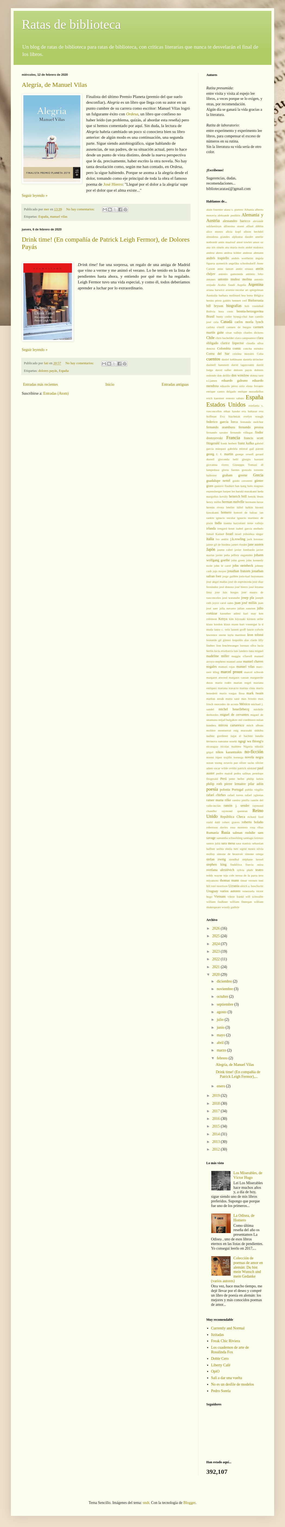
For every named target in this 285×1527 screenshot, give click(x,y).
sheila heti (231, 848)
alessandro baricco (236, 221)
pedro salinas (242, 773)
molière (211, 730)
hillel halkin (245, 507)
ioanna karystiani (235, 523)
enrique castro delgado (221, 391)
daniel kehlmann (231, 359)
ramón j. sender (236, 805)
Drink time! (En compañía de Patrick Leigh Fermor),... (238, 1074)
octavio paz (230, 762)
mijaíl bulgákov (227, 719)
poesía (212, 789)
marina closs (247, 688)
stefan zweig (216, 859)
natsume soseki (227, 741)
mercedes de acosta (226, 704)
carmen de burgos (238, 327)
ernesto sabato (235, 398)
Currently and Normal (228, 1328)
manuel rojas (226, 666)
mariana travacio (228, 688)
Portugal (237, 789)
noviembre (225, 989)
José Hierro (113, 184)
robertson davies (217, 827)
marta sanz (233, 698)
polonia (225, 789)
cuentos (213, 359)
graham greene (235, 475)
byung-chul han (243, 316)
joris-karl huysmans (251, 576)
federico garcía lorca (222, 422)
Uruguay (212, 891)
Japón (210, 549)
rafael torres (235, 795)
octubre (223, 996)
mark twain (254, 693)
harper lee (229, 491)
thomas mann (229, 880)
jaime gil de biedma (218, 544)
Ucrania (234, 886)
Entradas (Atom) (56, 393)
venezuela (248, 891)
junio (221, 1027)
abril (220, 1043)
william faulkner (217, 901)
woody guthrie (230, 907)
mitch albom (254, 725)
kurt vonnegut (248, 624)
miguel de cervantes (234, 715)
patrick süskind (247, 768)
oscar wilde (221, 768)
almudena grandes (218, 236)
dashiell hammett (217, 364)
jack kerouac (255, 539)
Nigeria (248, 746)
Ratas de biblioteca (71, 24)
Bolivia (210, 311)
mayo (221, 1035)
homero (226, 512)
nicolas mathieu (230, 746)
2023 (216, 951)
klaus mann (231, 624)
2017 (216, 1111)
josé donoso (226, 586)
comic (237, 348)
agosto (222, 1012)
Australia (211, 295)
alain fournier (214, 209)
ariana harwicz (215, 290)
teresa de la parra (246, 875)
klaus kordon (214, 624)
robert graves (231, 822)
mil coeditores (247, 719)
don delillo (223, 375)
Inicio (109, 384)
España (43, 216)
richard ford (255, 816)
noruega (238, 757)
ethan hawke (232, 411)
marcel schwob (253, 672)
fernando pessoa (251, 427)
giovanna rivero (217, 464)
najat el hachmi (241, 735)
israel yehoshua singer (249, 534)
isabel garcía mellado (249, 528)
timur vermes (248, 880)
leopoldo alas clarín (244, 640)
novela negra (254, 757)
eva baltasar (249, 411)
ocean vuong (214, 762)
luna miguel (256, 650)
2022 (216, 959)
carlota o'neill (215, 327)
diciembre (225, 981)
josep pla (247, 598)
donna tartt (256, 375)
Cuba (260, 353)
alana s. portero (233, 209)
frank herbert (229, 443)
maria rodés (223, 682)
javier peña (223, 555)
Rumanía (212, 833)
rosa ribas (256, 827)
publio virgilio (254, 789)
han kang (240, 485)
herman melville (233, 502)
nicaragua (212, 746)
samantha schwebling (229, 837)
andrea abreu (214, 252)
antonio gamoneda (230, 273)
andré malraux (254, 247)
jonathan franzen (238, 571)
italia (210, 539)
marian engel (242, 682)
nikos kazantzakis (229, 752)
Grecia (258, 475)
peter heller (237, 778)
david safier (224, 370)
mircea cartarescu (231, 725)
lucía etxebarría (223, 650)
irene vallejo (255, 523)
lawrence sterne (216, 634)
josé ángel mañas (216, 581)
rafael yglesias (254, 795)
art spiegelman (254, 290)
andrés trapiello (217, 258)
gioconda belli (228, 459)
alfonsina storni (234, 226)
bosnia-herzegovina (249, 311)
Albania (249, 209)
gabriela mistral (238, 448)
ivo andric (222, 539)
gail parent (256, 448)
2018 (216, 1103)
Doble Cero (220, 1359)
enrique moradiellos (250, 391)
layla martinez (236, 634)
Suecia (249, 864)
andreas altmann (253, 252)
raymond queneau (235, 811)
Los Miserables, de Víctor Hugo (247, 1175)
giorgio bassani (252, 459)
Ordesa (132, 114)
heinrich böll (238, 496)
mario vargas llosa (232, 693)
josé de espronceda (240, 581)
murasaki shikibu (252, 730)
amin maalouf (226, 242)
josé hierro (241, 586)
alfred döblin (254, 226)
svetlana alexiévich (220, 870)
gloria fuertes (230, 469)
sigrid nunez (247, 848)
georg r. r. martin (219, 454)
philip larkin (255, 778)
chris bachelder (225, 338)
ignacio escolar (225, 517)
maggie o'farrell (242, 656)
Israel (229, 534)
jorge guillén (230, 576)
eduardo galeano (234, 380)
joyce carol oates (222, 602)
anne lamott (225, 268)
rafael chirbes (216, 795)
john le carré (222, 565)
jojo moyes (219, 571)
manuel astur (234, 661)
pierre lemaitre (235, 784)
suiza (260, 864)
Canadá (226, 322)
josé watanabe (231, 597)
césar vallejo (234, 332)
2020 (216, 974)
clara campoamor (245, 338)
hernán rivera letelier (220, 507)
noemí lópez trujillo (219, 757)
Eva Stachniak (230, 416)
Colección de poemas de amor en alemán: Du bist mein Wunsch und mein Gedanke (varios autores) (237, 1269)
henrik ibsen (255, 496)
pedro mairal (224, 773)
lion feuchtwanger (227, 645)
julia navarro (227, 608)
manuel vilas (58, 216)
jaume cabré (225, 549)
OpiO (215, 1371)
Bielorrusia (255, 300)
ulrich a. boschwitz (251, 886)
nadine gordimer (217, 735)
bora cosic (225, 311)
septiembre (225, 1004)
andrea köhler (232, 252)
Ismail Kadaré (215, 534)
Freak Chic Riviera (225, 1341)
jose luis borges (226, 592)
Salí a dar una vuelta (226, 1378)
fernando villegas (241, 432)
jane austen (255, 544)
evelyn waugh (253, 416)
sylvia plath (245, 870)
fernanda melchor (251, 421)
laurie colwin (255, 629)
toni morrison (219, 886)
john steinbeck (242, 566)
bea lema (247, 295)
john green (238, 560)
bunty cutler (224, 316)
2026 (216, 928)
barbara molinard (229, 295)
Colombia (224, 348)
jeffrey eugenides (241, 555)
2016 (216, 1119)
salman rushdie (244, 833)
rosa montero (239, 827)
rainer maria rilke (218, 800)
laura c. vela (222, 629)
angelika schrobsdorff (242, 263)
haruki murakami (246, 491)
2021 (216, 967)
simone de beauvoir (230, 854)
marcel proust (231, 672)
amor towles (244, 242)
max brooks (248, 698)
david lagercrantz (242, 364)
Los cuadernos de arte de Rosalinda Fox (230, 1349)
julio (220, 1020)
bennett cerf (239, 300)
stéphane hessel (252, 859)
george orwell (244, 454)
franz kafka (246, 443)
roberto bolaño (252, 822)
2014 (216, 1134)
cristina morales (243, 353)
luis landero (241, 650)
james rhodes (239, 544)
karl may (249, 613)
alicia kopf (233, 231)
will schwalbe (254, 896)
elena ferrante (254, 386)
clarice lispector (232, 343)
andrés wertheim (242, 258)
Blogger (189, 1503)
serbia (220, 848)
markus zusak (215, 698)
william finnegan (241, 901)
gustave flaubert (224, 485)
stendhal (234, 859)
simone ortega (254, 854)
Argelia (241, 284)
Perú (223, 779)
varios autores (230, 891)
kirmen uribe (255, 618)
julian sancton (246, 608)
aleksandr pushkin (229, 215)
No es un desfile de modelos (232, 1384)
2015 (216, 1126)
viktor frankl (235, 896)
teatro (259, 870)
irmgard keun (226, 528)
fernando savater (217, 432)
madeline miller (217, 656)
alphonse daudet (242, 236)
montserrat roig (228, 730)
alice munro (214, 231)
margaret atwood (216, 677)
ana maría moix (235, 247)
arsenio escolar (235, 290)
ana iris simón (215, 247)
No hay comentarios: (81, 209)
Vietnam (220, 896)
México (244, 704)
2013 (216, 1142)
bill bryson (214, 306)
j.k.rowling (237, 539)
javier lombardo (245, 549)
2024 (216, 944)
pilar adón (255, 784)
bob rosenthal (254, 306)
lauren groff (238, 629)
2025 (216, 936)
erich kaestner (215, 398)
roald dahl (213, 822)
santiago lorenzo (253, 837)
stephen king (216, 864)
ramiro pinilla (240, 800)
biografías (234, 306)
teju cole (228, 875)
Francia (233, 437)
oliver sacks (246, 762)
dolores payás (48, 371)
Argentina (255, 285)
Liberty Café (220, 1365)
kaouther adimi (230, 613)
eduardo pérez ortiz (232, 386)
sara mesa (228, 843)
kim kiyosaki (237, 618)
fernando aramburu (220, 427)
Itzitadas (217, 1335)
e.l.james (211, 380)
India (218, 523)
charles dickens (253, 332)
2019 (216, 1096)
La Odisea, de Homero (243, 1218)
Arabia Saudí (226, 284)
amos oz (258, 242)
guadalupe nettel (218, 481)
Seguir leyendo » (34, 196)
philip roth (214, 784)
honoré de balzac (245, 512)
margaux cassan (239, 677)
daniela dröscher (253, 359)
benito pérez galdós (218, 300)
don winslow (240, 375)
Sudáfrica (236, 864)
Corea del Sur (217, 354)
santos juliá (213, 843)
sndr (146, 1503)
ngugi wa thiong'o (250, 741)
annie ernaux (244, 268)
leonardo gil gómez (218, 640)
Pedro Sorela (221, 1391)
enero (221, 1086)
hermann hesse (254, 501)
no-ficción (254, 751)
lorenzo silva (248, 645)
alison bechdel (253, 231)
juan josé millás (246, 603)
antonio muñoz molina (235, 279)
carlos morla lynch (249, 322)
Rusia (225, 833)
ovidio (233, 768)
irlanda (211, 528)
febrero (223, 1058)
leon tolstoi (255, 635)
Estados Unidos (226, 404)
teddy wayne (214, 875)
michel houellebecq (233, 709)
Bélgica (258, 295)
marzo (222, 1050)
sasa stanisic (243, 843)
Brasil (210, 316)
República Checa (232, 817)
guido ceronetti (242, 480)
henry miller (213, 501)
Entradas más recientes (40, 384)
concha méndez (253, 348)
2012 (216, 1149)
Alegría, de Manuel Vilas (54, 84)
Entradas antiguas (175, 384)
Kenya (222, 619)
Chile (210, 338)
